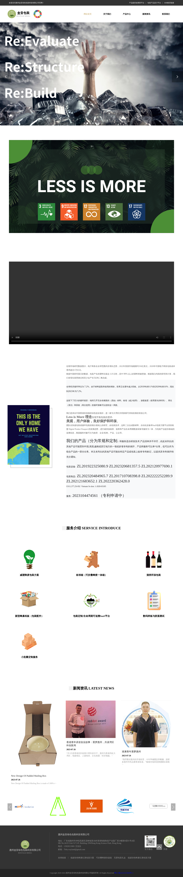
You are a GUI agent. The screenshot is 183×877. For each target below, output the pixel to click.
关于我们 (107, 14)
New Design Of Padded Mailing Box (28, 775)
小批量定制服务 (29, 657)
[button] (84, 123)
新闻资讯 (146, 14)
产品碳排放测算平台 (136, 3)
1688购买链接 (169, 3)
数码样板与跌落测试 (153, 616)
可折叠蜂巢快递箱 (104, 858)
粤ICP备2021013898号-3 (123, 873)
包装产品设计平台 (154, 3)
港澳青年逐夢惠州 (131, 751)
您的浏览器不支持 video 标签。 (91, 303)
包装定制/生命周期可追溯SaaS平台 (91, 616)
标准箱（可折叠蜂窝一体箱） (91, 575)
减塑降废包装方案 (29, 575)
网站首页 (88, 14)
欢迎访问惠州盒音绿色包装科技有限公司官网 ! (26, 3)
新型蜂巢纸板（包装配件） (29, 616)
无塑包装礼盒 (120, 858)
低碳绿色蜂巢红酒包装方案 (82, 858)
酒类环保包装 (153, 575)
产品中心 (127, 14)
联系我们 (166, 14)
